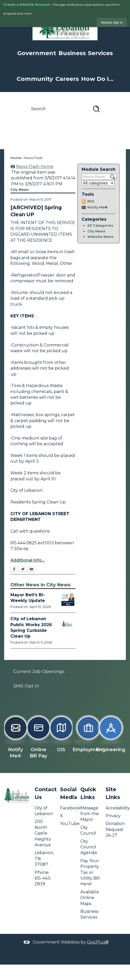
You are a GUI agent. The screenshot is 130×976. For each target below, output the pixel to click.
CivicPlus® (98, 942)
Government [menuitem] (36, 53)
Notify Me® (97, 207)
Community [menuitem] (35, 78)
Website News (100, 237)
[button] (96, 108)
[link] (112, 22)
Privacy (113, 815)
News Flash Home (34, 166)
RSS (90, 201)
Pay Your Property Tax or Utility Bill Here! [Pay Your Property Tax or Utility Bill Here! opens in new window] (90, 872)
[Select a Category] (98, 183)
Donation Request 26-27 (115, 829)
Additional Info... (27, 560)
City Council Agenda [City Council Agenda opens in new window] (88, 847)
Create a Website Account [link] (26, 4)
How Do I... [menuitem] (97, 78)
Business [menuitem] (72, 53)
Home (15, 158)
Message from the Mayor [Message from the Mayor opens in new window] (89, 813)
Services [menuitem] (100, 53)
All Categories (100, 225)
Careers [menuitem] (67, 78)
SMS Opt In (26, 686)
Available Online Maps (89, 897)
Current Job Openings (38, 671)
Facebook (70, 807)
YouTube (70, 823)
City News (96, 231)
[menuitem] (65, 671)
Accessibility (118, 807)
